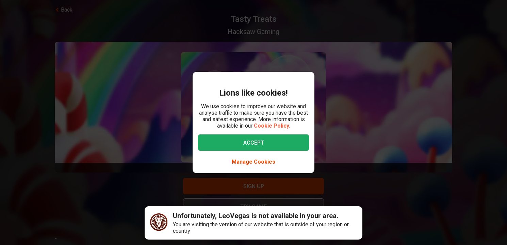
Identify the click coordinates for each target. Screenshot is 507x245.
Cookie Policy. (272, 125)
